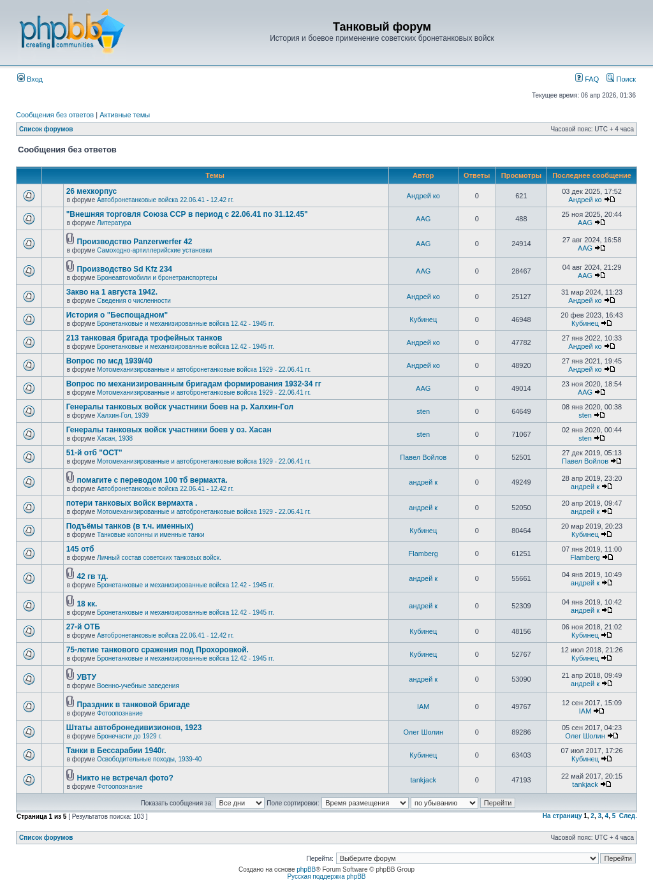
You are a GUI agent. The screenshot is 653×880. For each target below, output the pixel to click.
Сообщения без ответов (55, 115)
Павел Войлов (423, 457)
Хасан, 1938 (115, 438)
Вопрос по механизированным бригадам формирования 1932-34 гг (193, 383)
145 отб (80, 549)
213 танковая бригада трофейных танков (144, 338)
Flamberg (423, 553)
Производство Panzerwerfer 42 (134, 241)
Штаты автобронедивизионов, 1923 (134, 727)
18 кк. (87, 603)
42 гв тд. (92, 576)
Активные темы (124, 115)
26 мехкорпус (91, 191)
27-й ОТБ (83, 626)
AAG (423, 219)
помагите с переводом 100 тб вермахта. (152, 480)
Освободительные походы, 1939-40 (149, 759)
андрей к (423, 482)
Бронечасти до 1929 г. (129, 736)
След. (628, 815)
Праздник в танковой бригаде (133, 704)
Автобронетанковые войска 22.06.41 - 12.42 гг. (165, 199)
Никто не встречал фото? (125, 778)
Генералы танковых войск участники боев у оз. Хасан (169, 429)
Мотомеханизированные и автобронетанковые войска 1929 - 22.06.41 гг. (204, 369)
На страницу (562, 815)
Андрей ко (423, 196)
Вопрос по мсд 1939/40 (109, 360)
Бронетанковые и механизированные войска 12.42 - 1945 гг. (185, 323)
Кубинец (423, 319)
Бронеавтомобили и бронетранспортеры (157, 277)
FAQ (587, 79)
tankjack (423, 780)
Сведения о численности (134, 300)
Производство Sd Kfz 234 (124, 269)
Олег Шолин (423, 732)
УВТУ (86, 677)
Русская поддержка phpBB (326, 876)
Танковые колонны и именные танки (150, 534)
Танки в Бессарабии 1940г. (116, 750)
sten (423, 411)
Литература (114, 222)
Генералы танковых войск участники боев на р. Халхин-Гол (180, 406)
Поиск (621, 79)
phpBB (306, 869)
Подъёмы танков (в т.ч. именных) (130, 526)
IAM (423, 706)
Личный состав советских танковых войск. (159, 557)
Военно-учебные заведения (138, 685)
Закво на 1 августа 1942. (112, 292)
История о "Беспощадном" (117, 315)
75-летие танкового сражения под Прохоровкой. (157, 649)
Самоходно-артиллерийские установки (154, 250)
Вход (30, 79)
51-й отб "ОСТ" (94, 452)
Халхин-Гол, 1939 (123, 415)
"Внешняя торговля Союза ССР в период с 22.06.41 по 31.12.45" (187, 214)
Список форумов (46, 129)
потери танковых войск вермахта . (132, 503)
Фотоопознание (120, 713)
